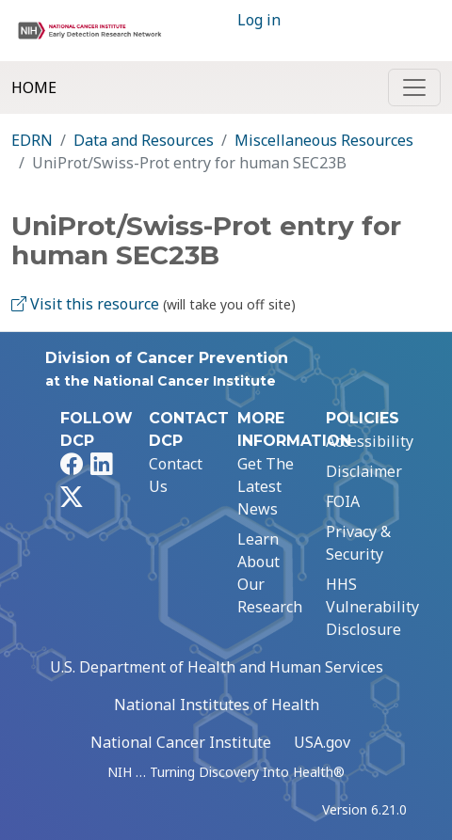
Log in (259, 19)
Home (33, 87)
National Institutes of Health (216, 704)
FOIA (343, 501)
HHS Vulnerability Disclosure (372, 607)
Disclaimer (364, 471)
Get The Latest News (265, 486)
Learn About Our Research (269, 573)
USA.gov (322, 742)
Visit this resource (85, 303)
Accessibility (369, 441)
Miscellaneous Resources (323, 140)
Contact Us (175, 475)
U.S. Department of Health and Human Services (216, 667)
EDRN (32, 140)
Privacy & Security (358, 542)
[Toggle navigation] (414, 87)
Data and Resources (143, 140)
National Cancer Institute (180, 742)
